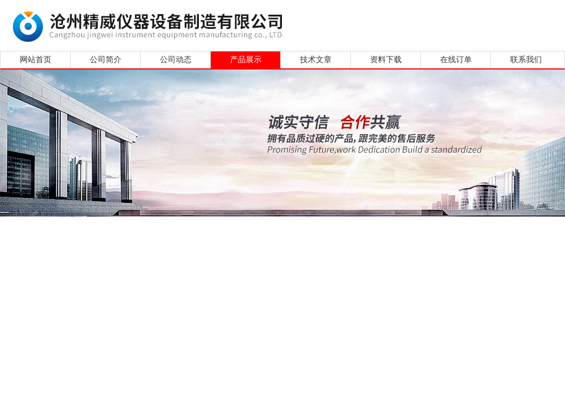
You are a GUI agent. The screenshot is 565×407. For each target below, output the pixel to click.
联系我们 (526, 59)
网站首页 (35, 59)
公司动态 (176, 59)
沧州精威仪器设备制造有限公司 (151, 24)
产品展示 (246, 59)
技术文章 (316, 59)
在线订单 (456, 59)
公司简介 (105, 59)
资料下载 (386, 59)
